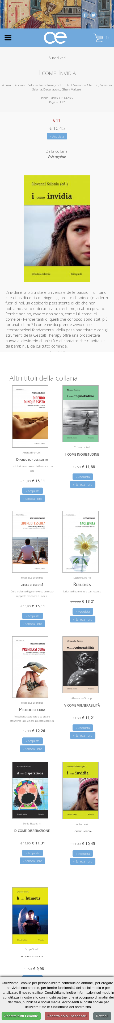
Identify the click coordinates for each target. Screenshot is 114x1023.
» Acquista (57, 136)
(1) (101, 37)
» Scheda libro (32, 496)
